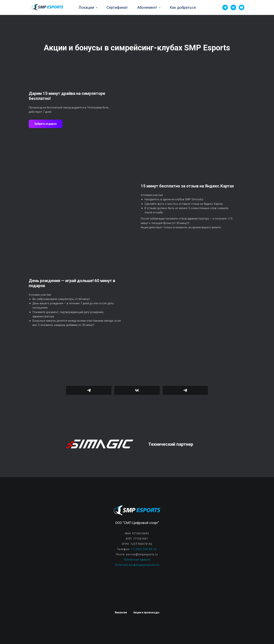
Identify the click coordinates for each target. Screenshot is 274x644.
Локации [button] (86, 7)
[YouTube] (241, 7)
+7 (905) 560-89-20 (144, 549)
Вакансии (121, 612)
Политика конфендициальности (137, 564)
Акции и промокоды (146, 612)
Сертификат (117, 7)
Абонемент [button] (147, 7)
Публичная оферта (137, 559)
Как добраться (183, 7)
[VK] (233, 7)
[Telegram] (225, 7)
